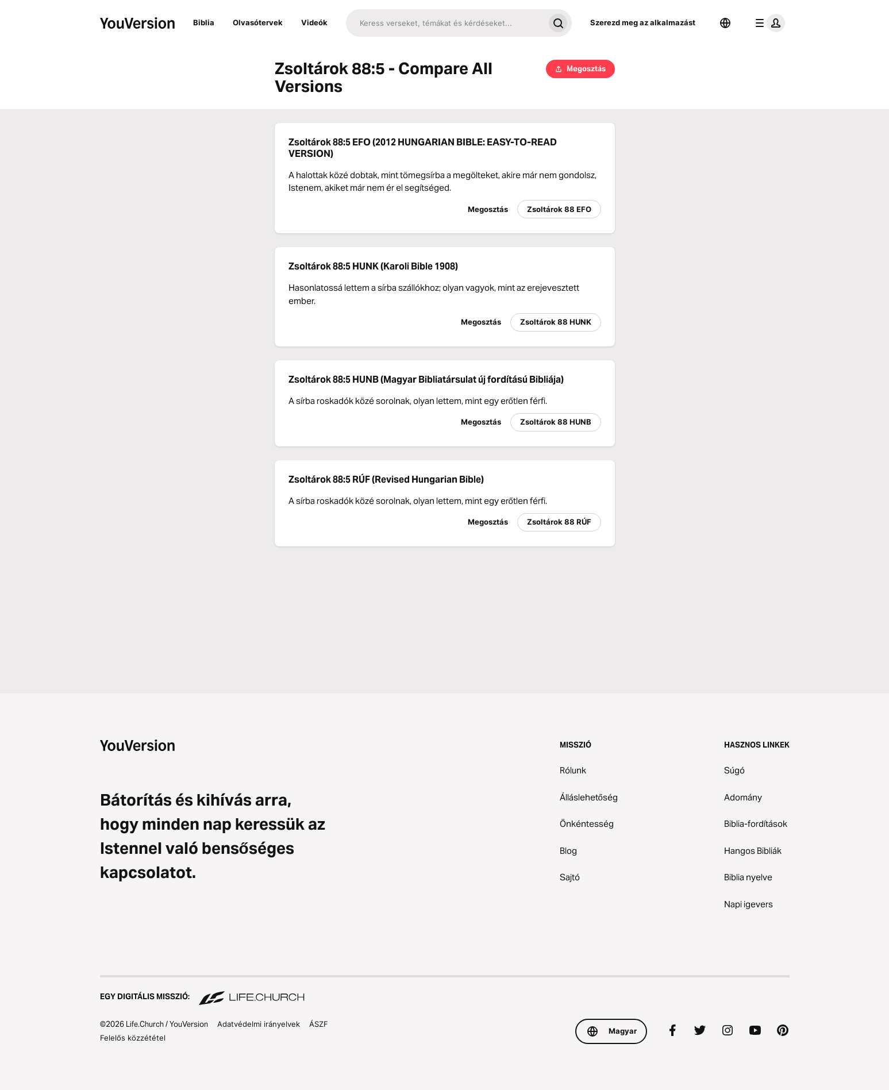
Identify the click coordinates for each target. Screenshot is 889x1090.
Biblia (203, 22)
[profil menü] (768, 22)
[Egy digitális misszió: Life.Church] (445, 991)
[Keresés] (445, 23)
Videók (314, 22)
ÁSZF (318, 1024)
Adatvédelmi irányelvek (258, 1024)
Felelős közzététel (133, 1037)
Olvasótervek (258, 22)
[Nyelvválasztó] (725, 22)
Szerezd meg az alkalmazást (642, 22)
